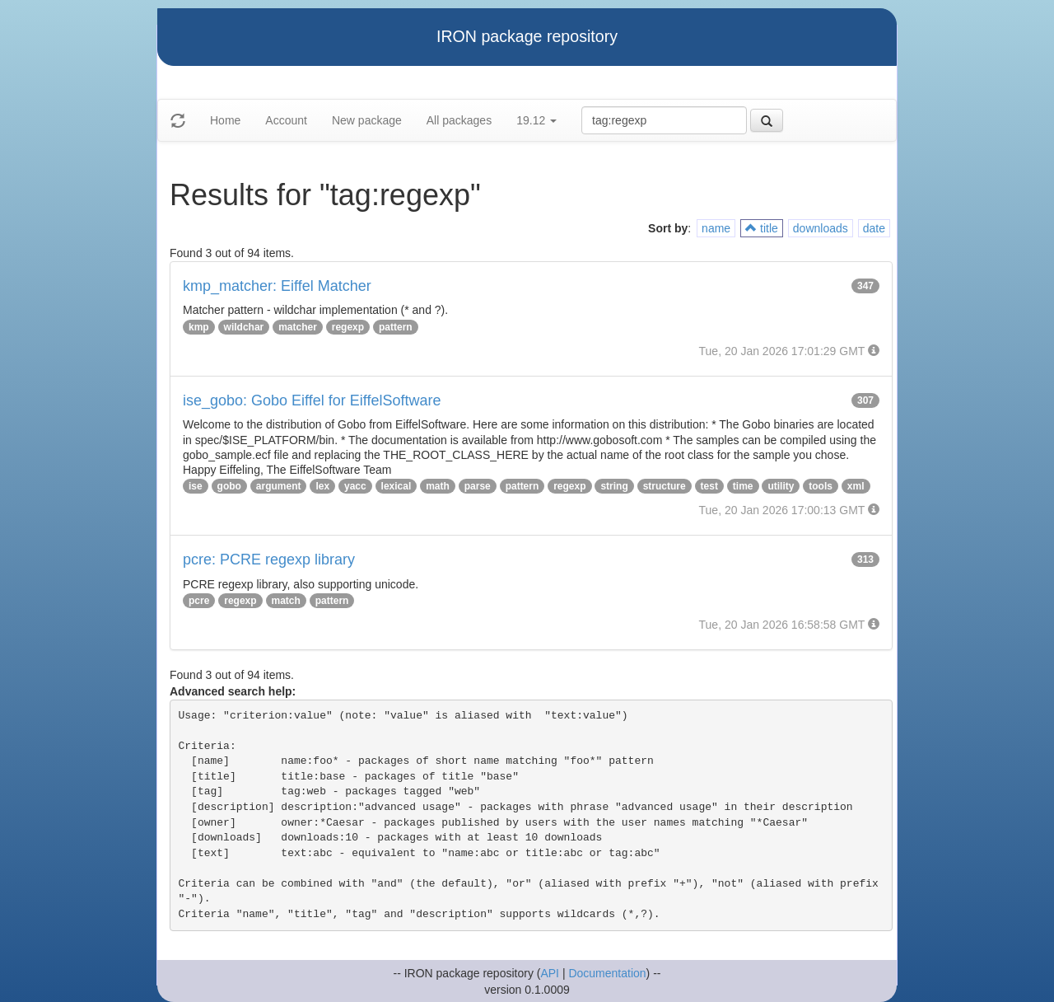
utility (780, 486)
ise (196, 486)
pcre (199, 600)
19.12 (536, 120)
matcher (297, 327)
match (286, 600)
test (709, 486)
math (438, 486)
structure (664, 486)
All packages (459, 120)
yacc (355, 486)
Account (286, 120)
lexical (396, 486)
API (549, 973)
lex (322, 486)
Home (225, 120)
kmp (199, 327)
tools (820, 486)
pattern (396, 327)
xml (856, 486)
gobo (229, 486)
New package (367, 120)
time (743, 486)
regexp (348, 327)
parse (477, 486)
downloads (820, 228)
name (716, 228)
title (761, 228)
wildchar (244, 327)
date (874, 228)
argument (278, 486)
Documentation (607, 973)
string (613, 486)
